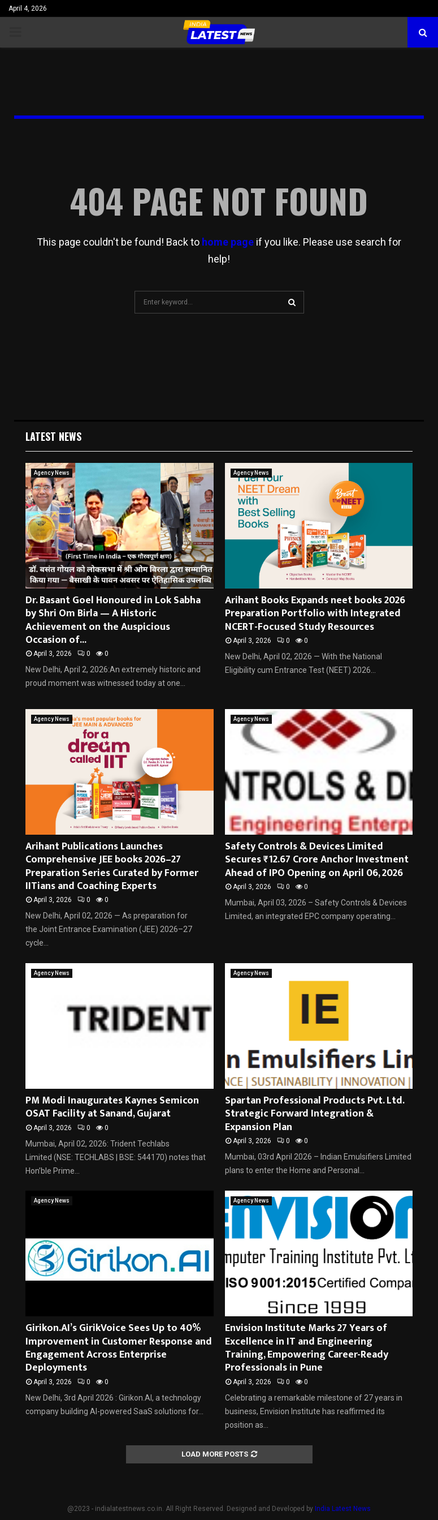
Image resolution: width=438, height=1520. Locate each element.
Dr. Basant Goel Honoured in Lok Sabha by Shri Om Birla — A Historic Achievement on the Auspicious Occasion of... (113, 620)
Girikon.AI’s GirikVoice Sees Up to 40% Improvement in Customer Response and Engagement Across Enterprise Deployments (118, 1348)
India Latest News (343, 1509)
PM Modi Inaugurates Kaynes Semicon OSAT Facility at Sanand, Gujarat (112, 1107)
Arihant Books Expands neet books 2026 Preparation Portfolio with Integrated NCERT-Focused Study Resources (315, 614)
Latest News (53, 436)
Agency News (52, 473)
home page (228, 242)
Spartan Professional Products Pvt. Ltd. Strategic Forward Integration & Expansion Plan (314, 1114)
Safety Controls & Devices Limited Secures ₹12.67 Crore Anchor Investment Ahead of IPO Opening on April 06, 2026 (317, 860)
